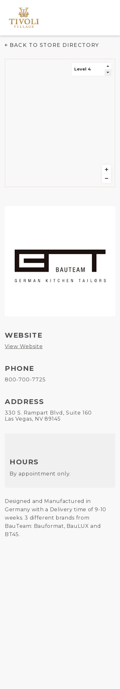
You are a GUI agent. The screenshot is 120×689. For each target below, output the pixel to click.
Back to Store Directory (54, 45)
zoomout (106, 178)
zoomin (106, 169)
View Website (24, 346)
